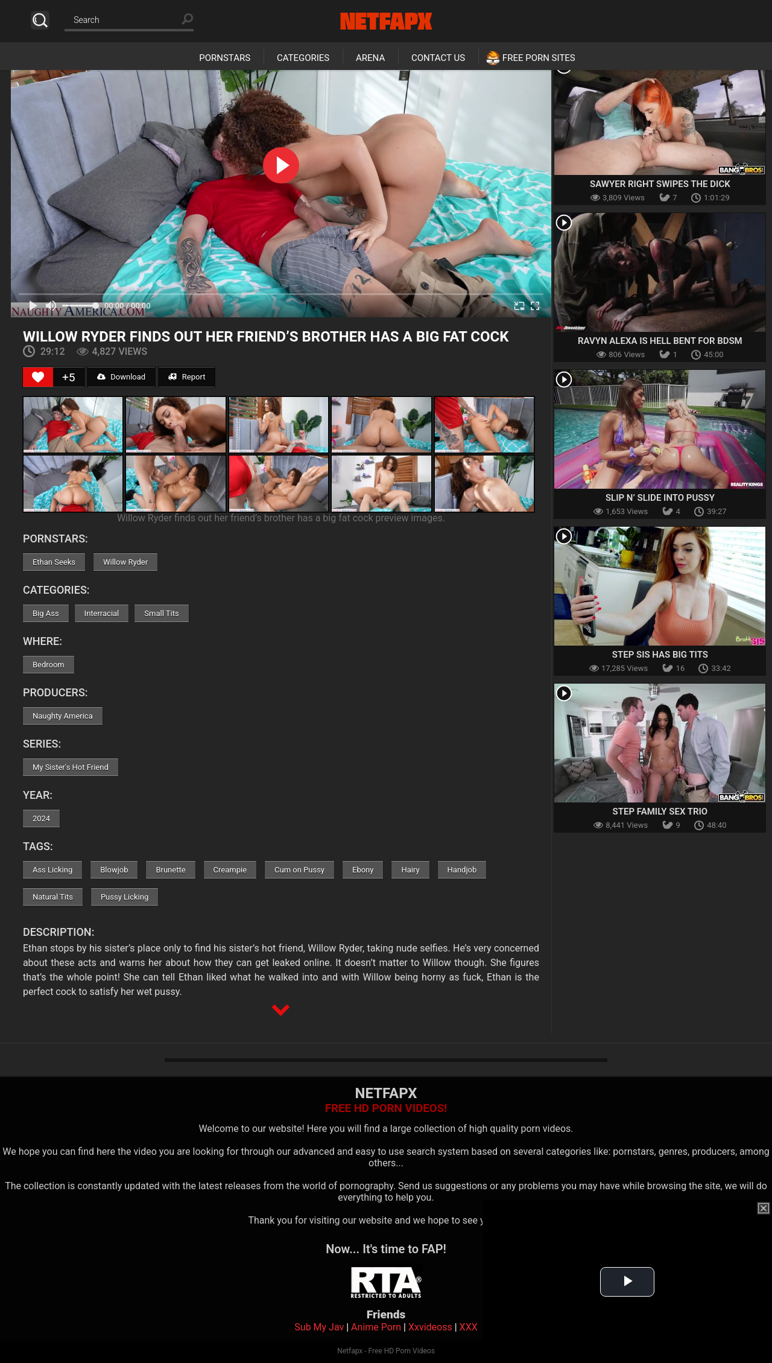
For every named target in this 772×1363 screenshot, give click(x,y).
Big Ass (46, 613)
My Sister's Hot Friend (71, 767)
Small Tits (161, 613)
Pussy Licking (124, 896)
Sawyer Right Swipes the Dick (660, 184)
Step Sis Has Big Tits (660, 654)
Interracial (101, 613)
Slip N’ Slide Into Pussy (660, 497)
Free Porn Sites (538, 57)
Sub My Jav (319, 1327)
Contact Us (438, 57)
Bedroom (49, 664)
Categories (303, 57)
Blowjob (114, 869)
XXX (469, 1327)
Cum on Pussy (299, 869)
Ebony (362, 869)
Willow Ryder (125, 562)
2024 (41, 818)
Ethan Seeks (54, 562)
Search (40, 20)
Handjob (462, 869)
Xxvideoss (430, 1327)
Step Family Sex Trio (660, 811)
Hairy (410, 869)
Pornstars (224, 57)
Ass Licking (52, 869)
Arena (370, 57)
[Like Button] (38, 377)
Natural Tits (53, 896)
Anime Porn (376, 1327)
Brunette (170, 869)
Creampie (230, 869)
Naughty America (63, 715)
